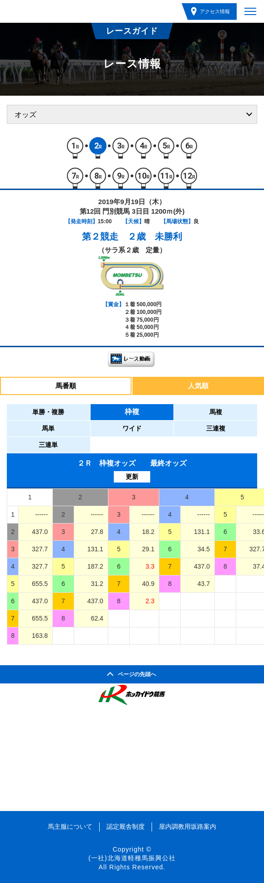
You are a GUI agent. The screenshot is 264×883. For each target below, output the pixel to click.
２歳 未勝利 (154, 236)
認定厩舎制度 (126, 826)
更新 (132, 476)
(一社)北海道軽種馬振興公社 (131, 858)
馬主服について (70, 826)
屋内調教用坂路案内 (187, 826)
